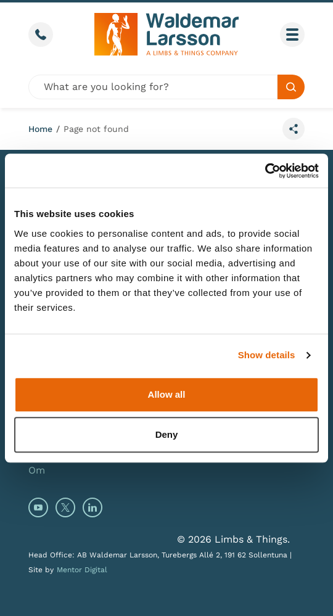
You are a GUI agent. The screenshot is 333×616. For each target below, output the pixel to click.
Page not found (96, 129)
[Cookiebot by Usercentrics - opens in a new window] (265, 171)
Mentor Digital (82, 569)
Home (40, 129)
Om (36, 470)
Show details (266, 355)
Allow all (167, 394)
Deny (166, 434)
